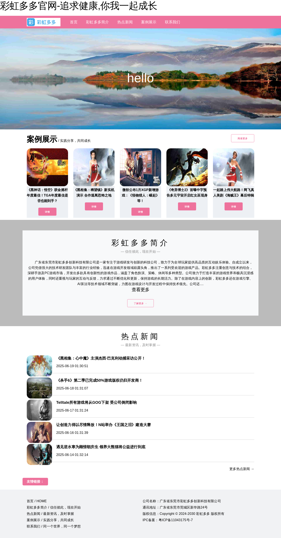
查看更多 (141, 289)
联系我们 (172, 22)
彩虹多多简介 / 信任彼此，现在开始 (54, 507)
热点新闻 (125, 22)
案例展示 (149, 22)
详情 (47, 212)
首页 (74, 22)
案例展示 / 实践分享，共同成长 (50, 520)
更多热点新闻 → (241, 469)
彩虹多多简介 (97, 22)
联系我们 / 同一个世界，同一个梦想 (54, 526)
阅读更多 (243, 138)
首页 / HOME (37, 501)
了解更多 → (140, 303)
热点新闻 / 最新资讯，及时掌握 (50, 513)
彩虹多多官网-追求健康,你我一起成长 (78, 5)
